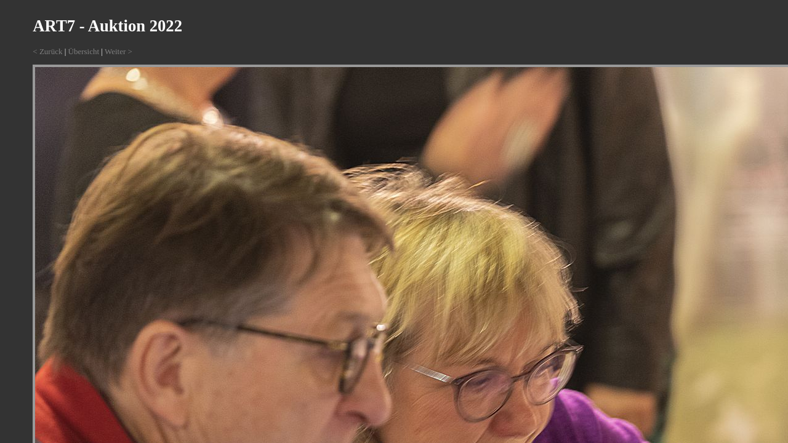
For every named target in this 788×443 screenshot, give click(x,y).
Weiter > (118, 51)
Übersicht (84, 51)
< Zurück (47, 51)
